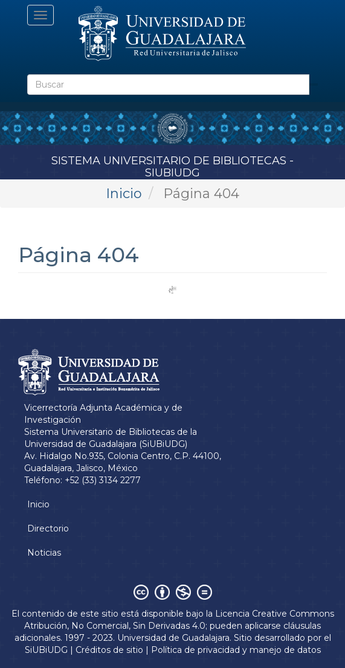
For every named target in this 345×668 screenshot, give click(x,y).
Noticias (44, 552)
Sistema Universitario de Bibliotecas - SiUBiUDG (172, 164)
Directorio (48, 528)
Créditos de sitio (109, 649)
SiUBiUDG (46, 649)
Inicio (124, 193)
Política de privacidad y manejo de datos (236, 649)
